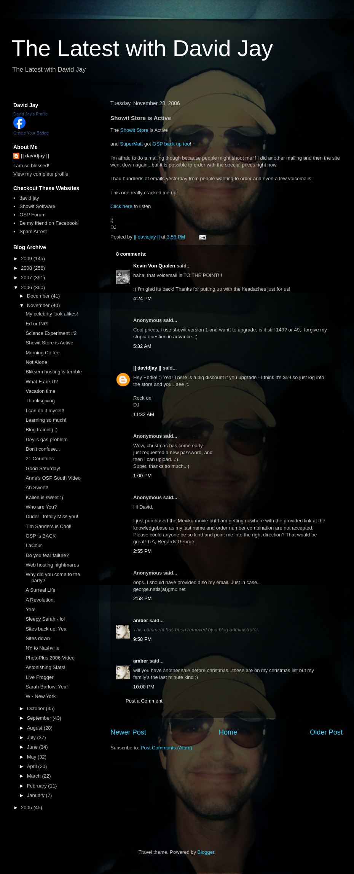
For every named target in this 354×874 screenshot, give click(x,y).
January (36, 795)
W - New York (41, 696)
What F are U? (42, 381)
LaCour (34, 545)
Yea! (30, 609)
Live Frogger (39, 677)
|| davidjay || (147, 368)
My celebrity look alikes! (52, 314)
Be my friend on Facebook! (48, 223)
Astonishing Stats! (45, 667)
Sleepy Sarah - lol (45, 619)
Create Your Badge (31, 133)
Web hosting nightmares (52, 565)
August (35, 728)
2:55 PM (142, 551)
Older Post (326, 732)
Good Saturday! (43, 468)
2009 (27, 258)
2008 (27, 268)
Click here (121, 206)
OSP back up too (171, 144)
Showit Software (37, 206)
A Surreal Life (40, 590)
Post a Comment (144, 701)
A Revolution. (40, 600)
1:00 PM (142, 476)
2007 (27, 277)
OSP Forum (32, 215)
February (37, 786)
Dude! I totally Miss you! (52, 516)
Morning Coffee (42, 352)
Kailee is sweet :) (44, 497)
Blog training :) (41, 429)
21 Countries (40, 458)
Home (228, 732)
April (32, 766)
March (34, 776)
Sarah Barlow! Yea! (47, 687)
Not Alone (36, 362)
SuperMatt (131, 144)
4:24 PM (142, 298)
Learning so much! (46, 420)
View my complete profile (40, 174)
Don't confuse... (43, 449)
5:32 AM (142, 346)
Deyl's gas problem (46, 439)
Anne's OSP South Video (53, 478)
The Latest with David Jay (142, 48)
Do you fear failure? (47, 555)
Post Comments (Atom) (166, 748)
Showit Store (134, 130)
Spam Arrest (33, 231)
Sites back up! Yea (46, 629)
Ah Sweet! (37, 487)
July (32, 737)
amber (140, 620)
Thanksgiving (40, 400)
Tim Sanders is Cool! (48, 526)
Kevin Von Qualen (154, 266)
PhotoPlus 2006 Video (50, 658)
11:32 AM (143, 414)
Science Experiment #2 (51, 333)
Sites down (38, 638)
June (33, 747)
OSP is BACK (41, 536)
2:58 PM (142, 598)
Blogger (206, 852)
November (39, 305)
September (40, 718)
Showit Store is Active (49, 343)
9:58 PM (142, 639)
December (39, 296)
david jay (29, 198)
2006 (27, 287)
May (32, 757)
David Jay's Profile (30, 114)
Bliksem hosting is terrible (53, 372)
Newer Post (128, 732)
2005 (27, 807)
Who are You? (41, 507)
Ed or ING (37, 324)
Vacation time (40, 391)
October (36, 708)
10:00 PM (144, 687)
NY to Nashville (42, 648)
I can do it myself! (45, 410)
